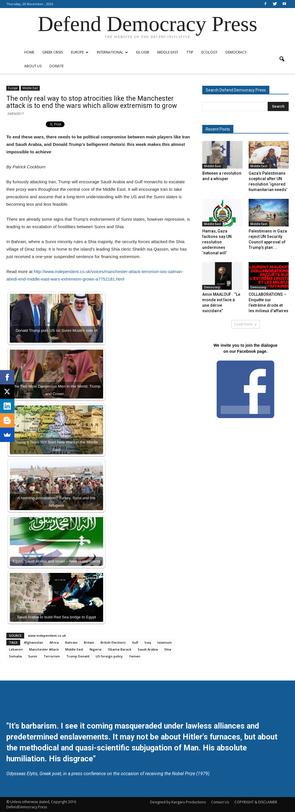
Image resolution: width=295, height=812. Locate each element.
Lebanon (16, 649)
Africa (54, 642)
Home (29, 52)
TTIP (189, 52)
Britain (89, 642)
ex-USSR (142, 52)
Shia (167, 649)
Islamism (164, 642)
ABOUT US (32, 66)
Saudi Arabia (148, 649)
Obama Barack (119, 649)
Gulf (135, 642)
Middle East (167, 52)
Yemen (134, 656)
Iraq (148, 642)
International (112, 52)
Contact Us (220, 802)
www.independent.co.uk (47, 635)
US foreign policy (109, 656)
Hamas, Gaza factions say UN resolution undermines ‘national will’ (217, 242)
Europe (79, 52)
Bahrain (71, 642)
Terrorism (52, 656)
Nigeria (95, 649)
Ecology (209, 52)
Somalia (15, 656)
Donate (57, 66)
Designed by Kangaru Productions (178, 802)
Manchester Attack (44, 649)
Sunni (32, 656)
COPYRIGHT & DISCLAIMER (256, 802)
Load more (246, 324)
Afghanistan (33, 642)
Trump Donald (77, 656)
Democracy (236, 52)
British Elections (113, 642)
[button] (282, 59)
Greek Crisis (52, 52)
